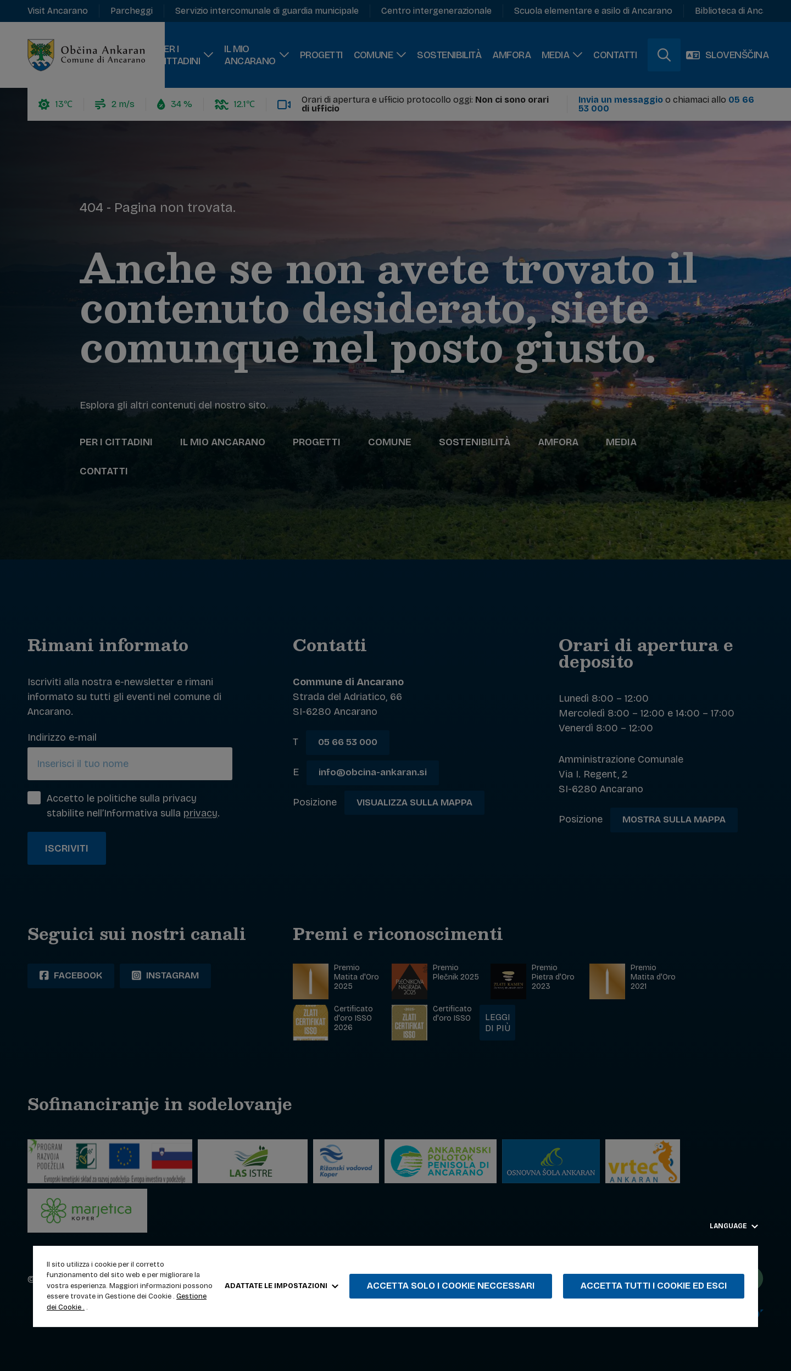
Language (734, 1226)
